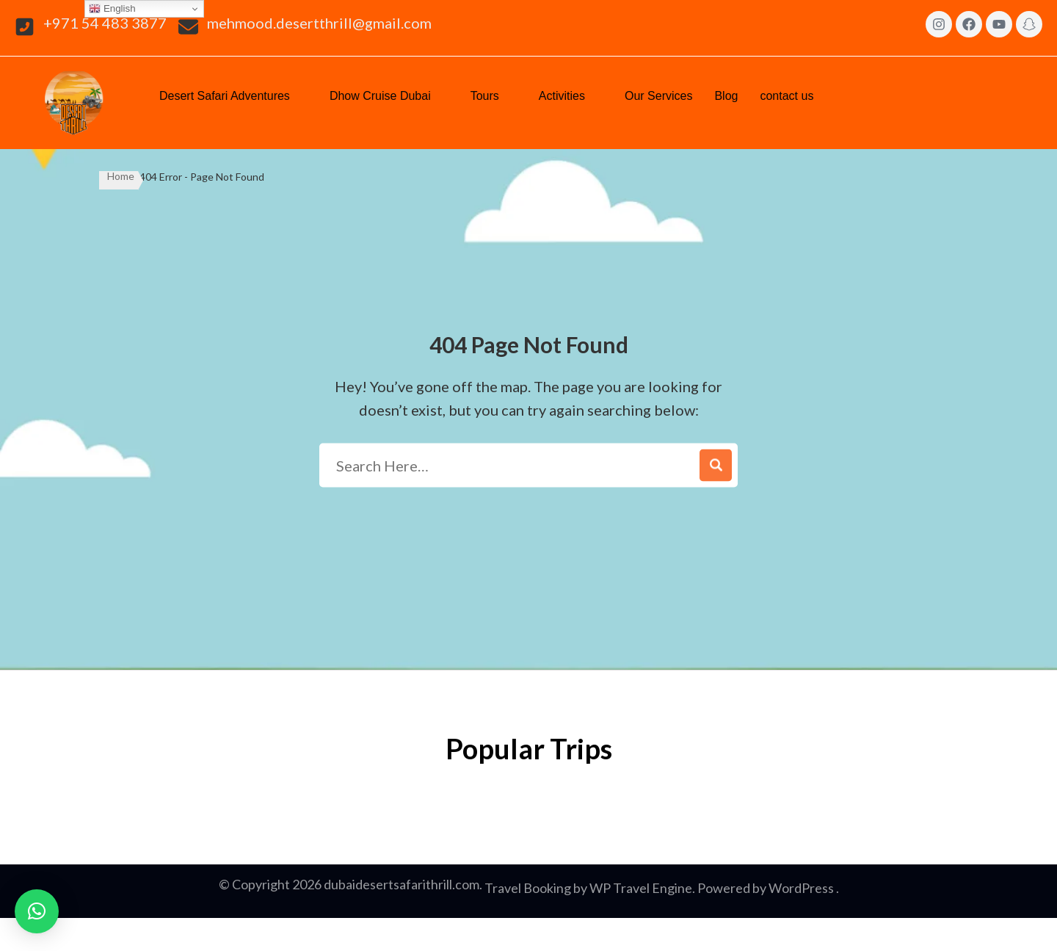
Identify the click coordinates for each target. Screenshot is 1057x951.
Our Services (658, 96)
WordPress (801, 888)
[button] (233, 96)
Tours (494, 94)
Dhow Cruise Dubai (389, 94)
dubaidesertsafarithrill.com (401, 884)
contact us (795, 94)
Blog (726, 96)
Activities (571, 94)
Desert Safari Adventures (233, 94)
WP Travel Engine (640, 888)
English (112, 9)
